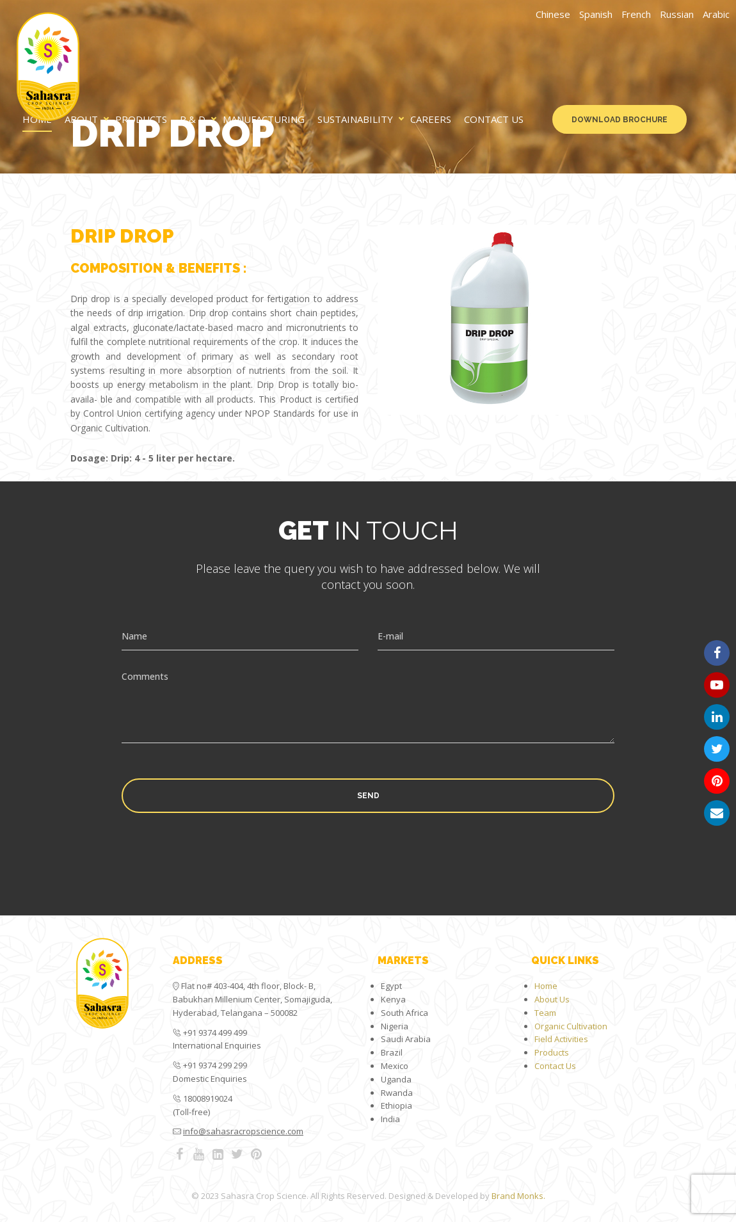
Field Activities (561, 1039)
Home (545, 986)
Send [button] (368, 795)
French (636, 14)
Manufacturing (264, 119)
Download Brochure (620, 119)
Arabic (716, 14)
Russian (677, 14)
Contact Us (494, 119)
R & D (192, 119)
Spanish (595, 14)
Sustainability (355, 119)
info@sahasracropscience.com (243, 1131)
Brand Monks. (518, 1196)
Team (545, 1012)
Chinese (553, 14)
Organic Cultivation (570, 1026)
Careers (430, 119)
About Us (552, 999)
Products (141, 119)
